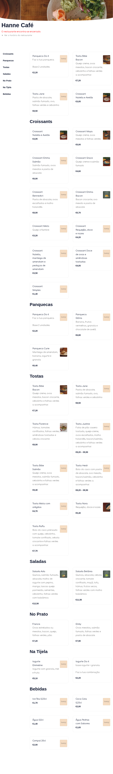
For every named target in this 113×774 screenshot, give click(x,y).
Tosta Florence (41, 433)
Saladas (7, 74)
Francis (36, 633)
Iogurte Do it (52, 681)
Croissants (8, 54)
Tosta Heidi (82, 475)
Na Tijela (7, 87)
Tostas (6, 67)
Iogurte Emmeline (33, 707)
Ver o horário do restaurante (19, 35)
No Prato (7, 80)
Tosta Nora (82, 513)
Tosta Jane (39, 94)
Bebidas (7, 94)
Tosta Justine (83, 433)
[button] (28, 35)
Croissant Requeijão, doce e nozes (84, 234)
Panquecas (8, 60)
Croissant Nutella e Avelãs (81, 98)
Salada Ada (39, 580)
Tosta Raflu (39, 535)
